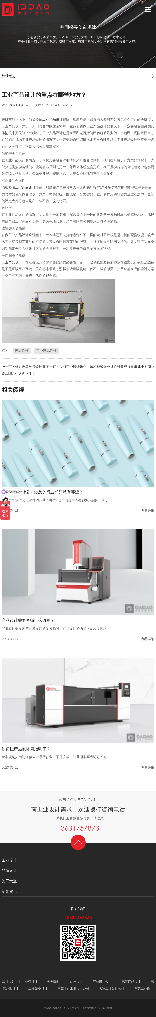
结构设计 (76, 981)
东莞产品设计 (131, 981)
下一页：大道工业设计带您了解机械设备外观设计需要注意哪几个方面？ (100, 366)
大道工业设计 (18, 105)
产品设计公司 (102, 981)
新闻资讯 (9, 891)
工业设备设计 (37, 988)
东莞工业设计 (143, 988)
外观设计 (53, 981)
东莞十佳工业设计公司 (73, 988)
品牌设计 (9, 870)
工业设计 (9, 860)
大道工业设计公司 (111, 988)
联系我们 (78, 908)
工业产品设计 (52, 119)
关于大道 (9, 881)
